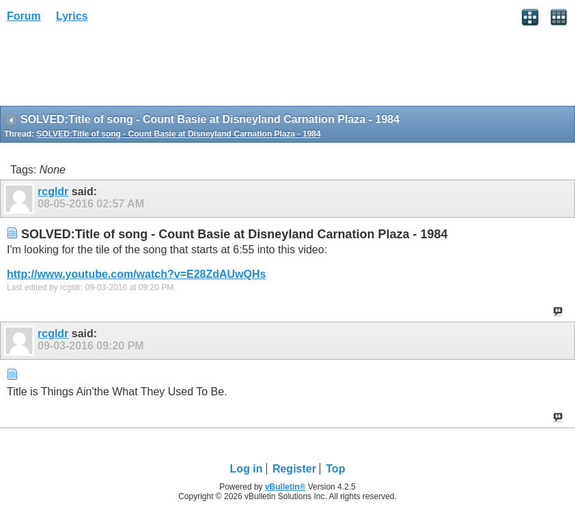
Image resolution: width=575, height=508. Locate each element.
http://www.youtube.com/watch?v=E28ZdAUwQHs (136, 274)
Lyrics (72, 16)
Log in (246, 469)
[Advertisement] (109, 69)
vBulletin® (285, 487)
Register (294, 469)
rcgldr (53, 191)
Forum (24, 16)
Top (335, 469)
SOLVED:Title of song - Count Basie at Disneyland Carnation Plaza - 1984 (178, 134)
